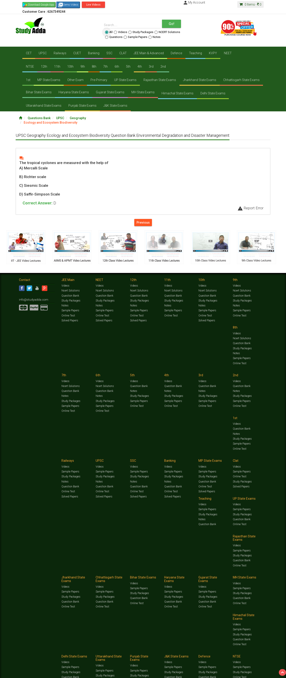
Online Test (68, 315)
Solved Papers (69, 320)
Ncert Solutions (70, 290)
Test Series (114, 570)
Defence (176, 53)
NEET (228, 53)
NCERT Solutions (167, 32)
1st (28, 80)
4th (139, 66)
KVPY (213, 53)
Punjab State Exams (82, 105)
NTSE (30, 66)
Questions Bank (39, 118)
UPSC (43, 53)
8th (94, 66)
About (44, 574)
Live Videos (93, 4)
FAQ (95, 574)
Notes (154, 37)
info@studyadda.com (32, 299)
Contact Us (25, 574)
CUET (77, 53)
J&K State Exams (115, 105)
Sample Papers (135, 37)
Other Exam (75, 80)
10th (70, 66)
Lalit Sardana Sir (108, 574)
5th (128, 66)
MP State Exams (48, 80)
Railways (60, 53)
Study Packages (140, 32)
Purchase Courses (130, 574)
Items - (250, 4)
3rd (151, 66)
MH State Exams (143, 92)
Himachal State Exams (177, 93)
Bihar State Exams (39, 92)
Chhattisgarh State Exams (241, 80)
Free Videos (258, 570)
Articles (227, 570)
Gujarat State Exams (110, 92)
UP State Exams (125, 80)
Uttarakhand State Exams (43, 105)
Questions (113, 37)
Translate (28, 586)
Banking (93, 53)
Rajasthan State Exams (159, 80)
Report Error (250, 208)
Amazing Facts (242, 570)
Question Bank (70, 295)
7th (105, 66)
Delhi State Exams (212, 93)
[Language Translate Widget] (22, 582)
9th (82, 66)
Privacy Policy (162, 574)
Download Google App (41, 4)
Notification (64, 574)
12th (44, 66)
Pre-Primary (98, 80)
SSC (109, 53)
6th (117, 66)
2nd (163, 66)
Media (53, 574)
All (109, 32)
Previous (143, 222)
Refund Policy (179, 574)
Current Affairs (212, 570)
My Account (194, 2)
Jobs (36, 574)
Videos (120, 32)
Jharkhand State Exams (199, 80)
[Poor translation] (16, 610)
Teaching (195, 53)
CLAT (123, 53)
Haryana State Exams (74, 92)
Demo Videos (68, 5)
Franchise (148, 574)
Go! (171, 24)
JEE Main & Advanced (149, 53)
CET (29, 53)
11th (57, 66)
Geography (78, 118)
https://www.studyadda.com (62, 570)
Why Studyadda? (81, 574)
